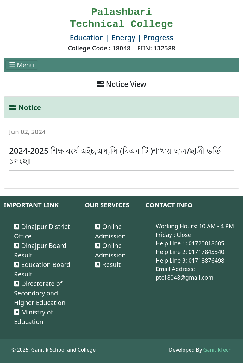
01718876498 (206, 260)
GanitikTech (217, 349)
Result (108, 264)
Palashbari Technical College (121, 18)
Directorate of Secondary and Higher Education (39, 293)
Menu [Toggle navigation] (21, 65)
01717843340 (206, 252)
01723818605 (206, 243)
